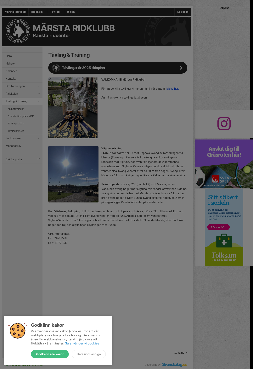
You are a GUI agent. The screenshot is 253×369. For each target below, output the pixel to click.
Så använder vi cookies (82, 343)
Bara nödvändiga (89, 354)
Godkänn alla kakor (50, 354)
